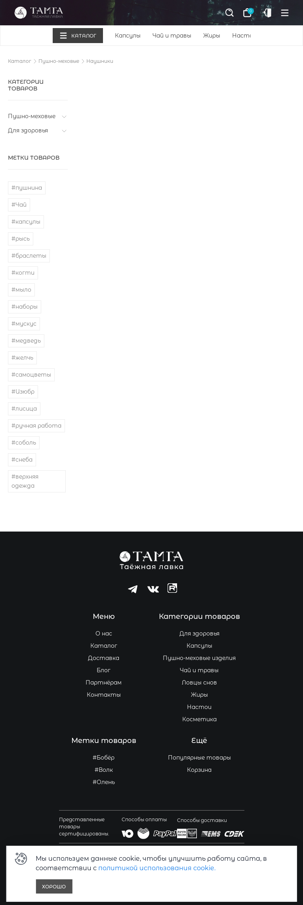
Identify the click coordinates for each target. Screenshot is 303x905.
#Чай (19, 204)
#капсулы (25, 221)
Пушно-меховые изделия (199, 658)
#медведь (26, 340)
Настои (244, 35)
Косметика (199, 719)
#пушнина (26, 187)
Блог (104, 670)
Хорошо (54, 887)
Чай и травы (171, 35)
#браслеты (28, 255)
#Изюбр (22, 391)
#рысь (20, 238)
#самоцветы (31, 374)
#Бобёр (103, 757)
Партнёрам (104, 682)
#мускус (23, 323)
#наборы (24, 306)
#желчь (22, 357)
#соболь (23, 442)
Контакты (104, 694)
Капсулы (128, 35)
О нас (103, 633)
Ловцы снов (199, 682)
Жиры (211, 35)
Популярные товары (199, 757)
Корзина (199, 769)
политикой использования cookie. (156, 868)
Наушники (99, 61)
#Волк (104, 769)
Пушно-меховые (58, 61)
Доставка (103, 658)
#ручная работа (36, 425)
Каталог (19, 61)
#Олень (104, 782)
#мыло (21, 289)
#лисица (24, 408)
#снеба (21, 459)
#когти (22, 272)
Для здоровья (28, 130)
